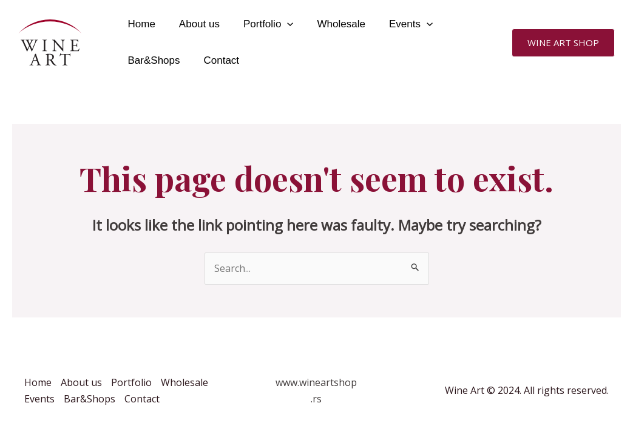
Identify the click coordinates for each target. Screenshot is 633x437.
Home (140, 24)
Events (397, 24)
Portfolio (260, 24)
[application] (280, 24)
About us (194, 24)
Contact (217, 60)
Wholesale (330, 24)
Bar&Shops (152, 60)
